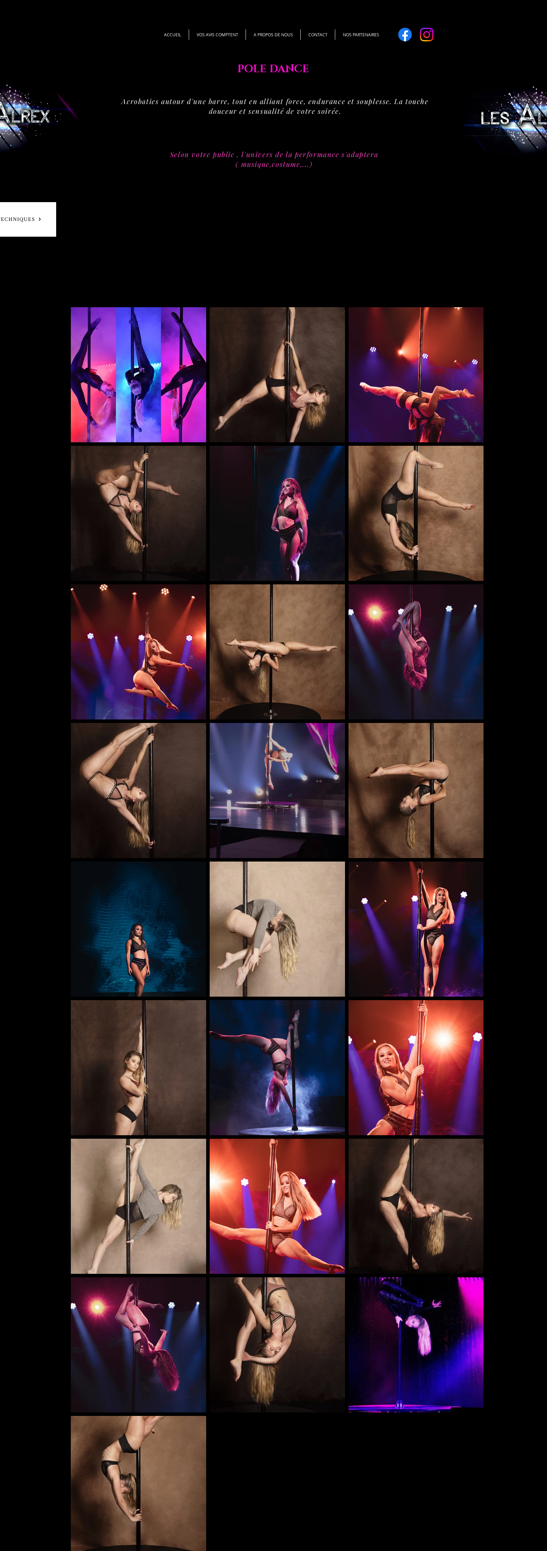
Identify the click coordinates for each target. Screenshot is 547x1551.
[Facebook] (405, 34)
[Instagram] (427, 34)
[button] (361, 34)
